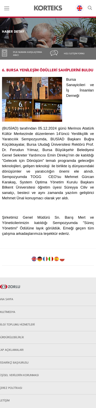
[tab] (24, 54)
